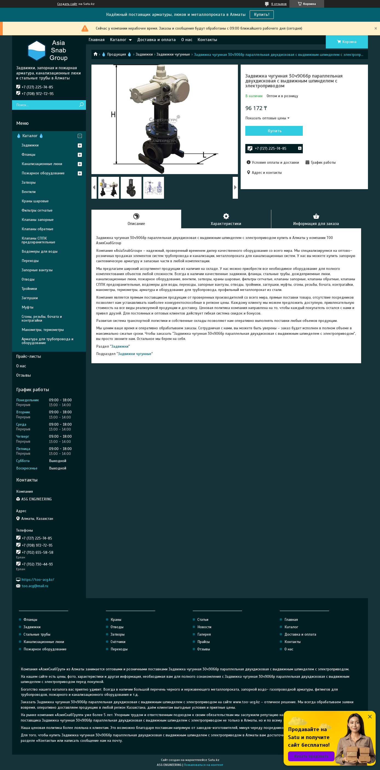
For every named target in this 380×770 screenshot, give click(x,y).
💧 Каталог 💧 (30, 135)
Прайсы (203, 641)
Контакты (207, 39)
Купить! (261, 14)
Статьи (202, 619)
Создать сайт (67, 4)
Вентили (29, 191)
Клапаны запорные (38, 219)
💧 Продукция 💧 (116, 54)
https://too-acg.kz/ (38, 579)
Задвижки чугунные (173, 54)
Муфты (27, 307)
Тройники (29, 288)
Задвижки (144, 54)
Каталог (118, 39)
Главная (97, 39)
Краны (116, 619)
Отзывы (23, 375)
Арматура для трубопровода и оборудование (47, 341)
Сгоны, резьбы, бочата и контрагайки (42, 318)
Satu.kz (213, 760)
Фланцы (28, 154)
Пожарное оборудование (43, 173)
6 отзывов (279, 4)
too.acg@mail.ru (35, 586)
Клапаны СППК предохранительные (38, 240)
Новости (204, 627)
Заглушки (30, 298)
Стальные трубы (37, 634)
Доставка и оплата (156, 39)
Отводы (28, 279)
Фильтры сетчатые (37, 210)
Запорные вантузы (37, 270)
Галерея (204, 634)
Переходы (30, 260)
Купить (275, 131)
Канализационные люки (42, 164)
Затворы (29, 182)
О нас (186, 39)
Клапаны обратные (37, 229)
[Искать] (81, 105)
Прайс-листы (28, 356)
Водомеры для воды (39, 251)
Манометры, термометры (43, 329)
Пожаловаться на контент (203, 765)
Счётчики (118, 641)
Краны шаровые (35, 201)
